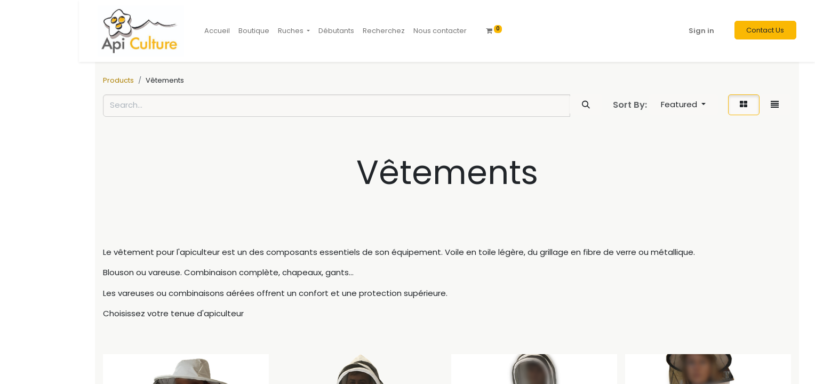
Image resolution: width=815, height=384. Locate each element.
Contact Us (765, 30)
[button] (683, 104)
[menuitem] (217, 31)
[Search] (586, 104)
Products (118, 80)
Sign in (701, 31)
